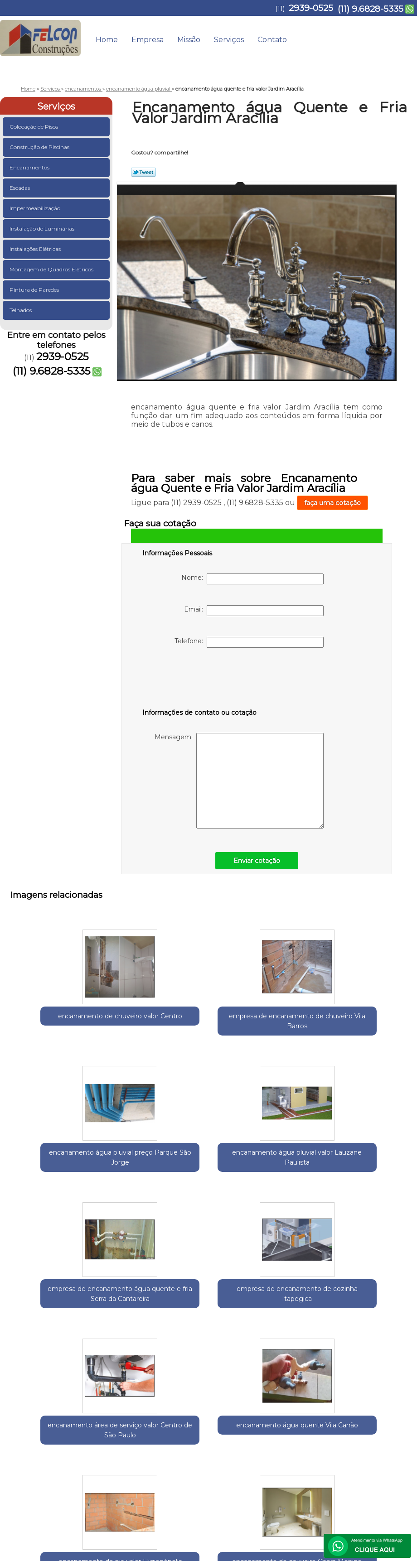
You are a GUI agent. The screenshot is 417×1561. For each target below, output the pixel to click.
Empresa (147, 39)
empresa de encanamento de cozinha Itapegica (164, 1165)
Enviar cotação (256, 861)
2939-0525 (311, 8)
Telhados (21, 310)
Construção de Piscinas (40, 147)
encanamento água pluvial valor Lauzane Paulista (341, 1017)
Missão (188, 39)
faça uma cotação (332, 503)
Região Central (101, 1372)
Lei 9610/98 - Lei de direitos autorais (266, 1425)
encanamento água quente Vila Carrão (341, 1165)
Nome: (252, 578)
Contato (272, 39)
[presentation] (200, 680)
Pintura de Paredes (35, 289)
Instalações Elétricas (36, 249)
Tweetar (143, 172)
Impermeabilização (36, 208)
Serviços (229, 39)
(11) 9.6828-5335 (370, 9)
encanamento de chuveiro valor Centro (75, 1017)
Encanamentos (30, 167)
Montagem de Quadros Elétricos (52, 269)
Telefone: (249, 642)
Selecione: (26, 1372)
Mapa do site (387, 1454)
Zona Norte (179, 1372)
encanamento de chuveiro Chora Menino (252, 1312)
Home (107, 39)
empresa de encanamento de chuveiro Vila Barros (164, 1022)
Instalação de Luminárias (43, 228)
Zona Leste (143, 1372)
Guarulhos (60, 1372)
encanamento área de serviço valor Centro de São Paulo (253, 1170)
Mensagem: (239, 781)
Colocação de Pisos (34, 126)
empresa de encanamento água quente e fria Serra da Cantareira (76, 1170)
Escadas (20, 187)
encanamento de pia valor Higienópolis (164, 1312)
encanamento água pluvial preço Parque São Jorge (252, 1017)
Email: (254, 610)
